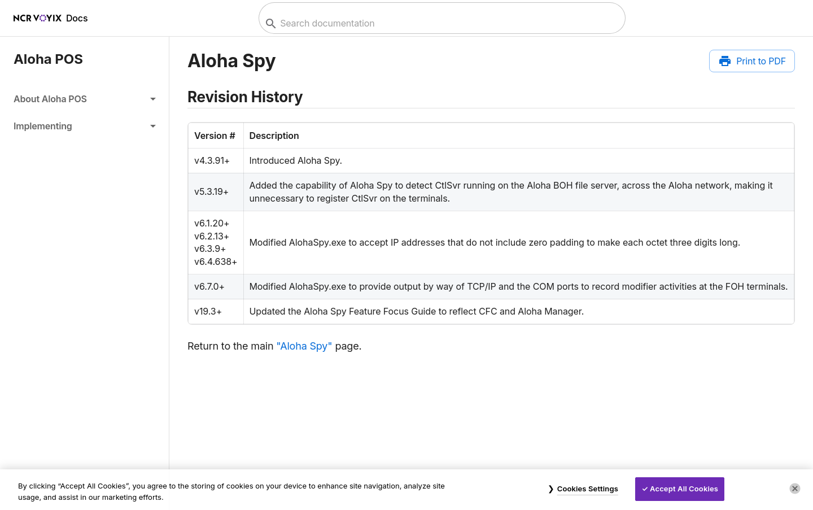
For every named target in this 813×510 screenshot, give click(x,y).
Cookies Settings (587, 488)
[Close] (795, 488)
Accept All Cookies (684, 488)
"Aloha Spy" (304, 346)
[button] (84, 98)
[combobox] (441, 23)
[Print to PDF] (752, 61)
